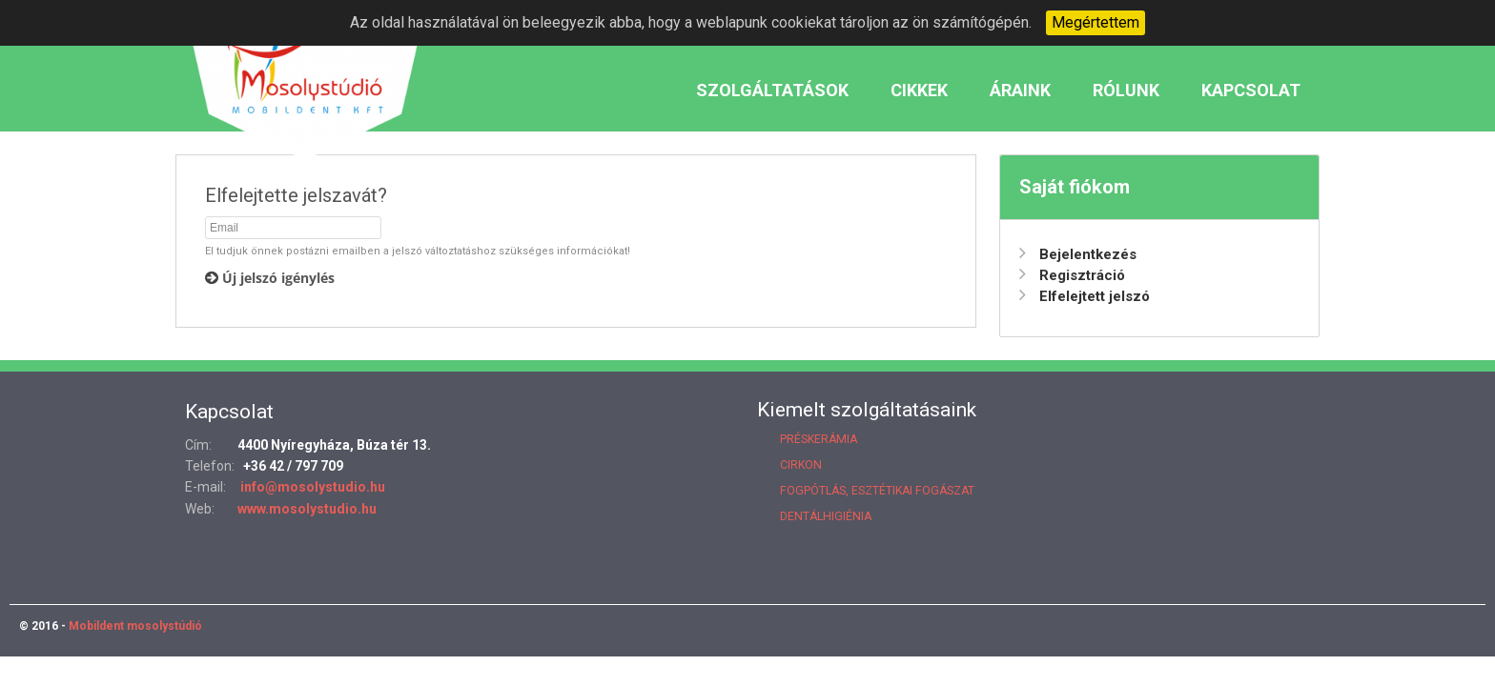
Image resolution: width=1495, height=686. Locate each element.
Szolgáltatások (772, 90)
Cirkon (801, 465)
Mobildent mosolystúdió (134, 626)
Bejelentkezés (1078, 254)
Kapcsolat (1250, 90)
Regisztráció (1072, 275)
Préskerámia (818, 439)
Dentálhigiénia (825, 516)
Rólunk (1126, 90)
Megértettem (1095, 22)
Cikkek (919, 90)
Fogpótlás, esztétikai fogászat (877, 490)
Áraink (1020, 90)
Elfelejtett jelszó (1084, 296)
